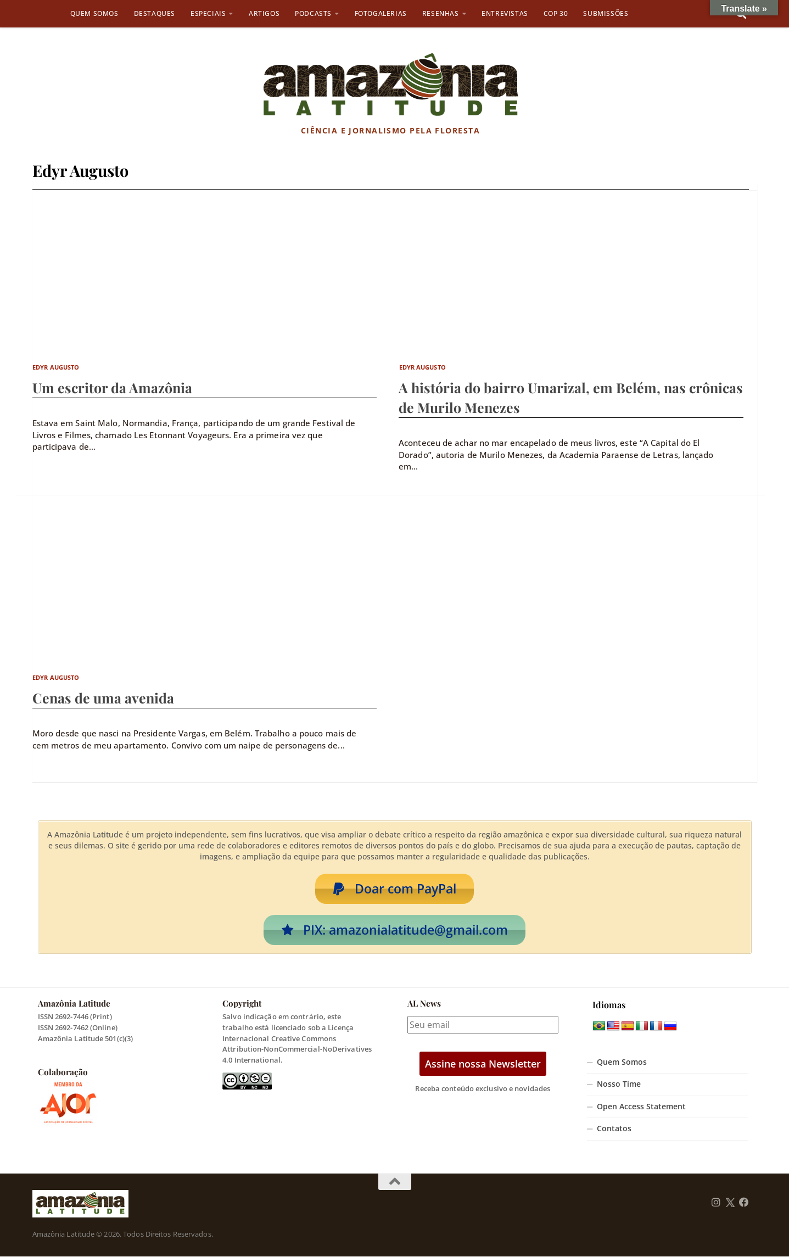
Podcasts (313, 13)
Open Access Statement (641, 1107)
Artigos (264, 13)
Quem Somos (94, 13)
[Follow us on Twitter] (730, 1203)
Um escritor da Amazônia (112, 387)
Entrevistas (505, 13)
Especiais (208, 13)
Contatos (614, 1129)
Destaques (154, 13)
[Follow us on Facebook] (744, 1203)
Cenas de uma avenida (103, 698)
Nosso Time (619, 1085)
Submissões (605, 13)
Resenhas (440, 13)
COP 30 (556, 13)
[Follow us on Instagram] (716, 1203)
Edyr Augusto (55, 367)
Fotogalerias (381, 13)
